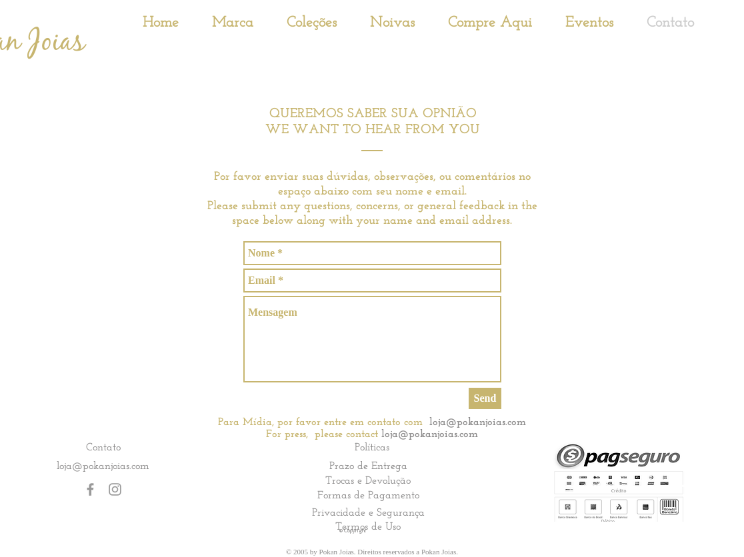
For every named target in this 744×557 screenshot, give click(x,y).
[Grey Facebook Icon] (90, 489)
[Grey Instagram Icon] (115, 489)
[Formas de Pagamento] (368, 495)
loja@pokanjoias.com (477, 422)
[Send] (485, 398)
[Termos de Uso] (368, 526)
